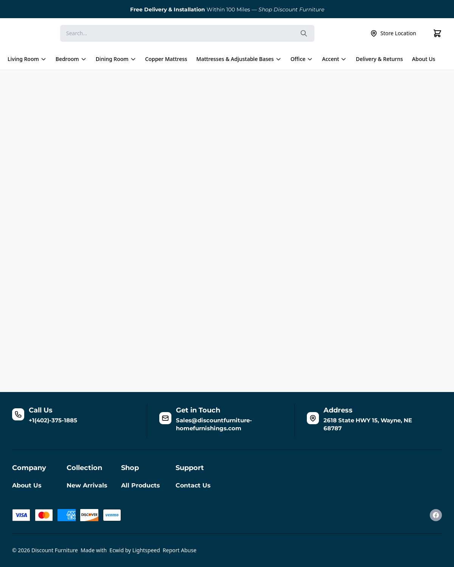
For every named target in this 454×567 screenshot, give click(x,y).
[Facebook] (436, 515)
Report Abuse (179, 550)
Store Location (393, 33)
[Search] (187, 33)
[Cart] (437, 33)
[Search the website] (304, 33)
